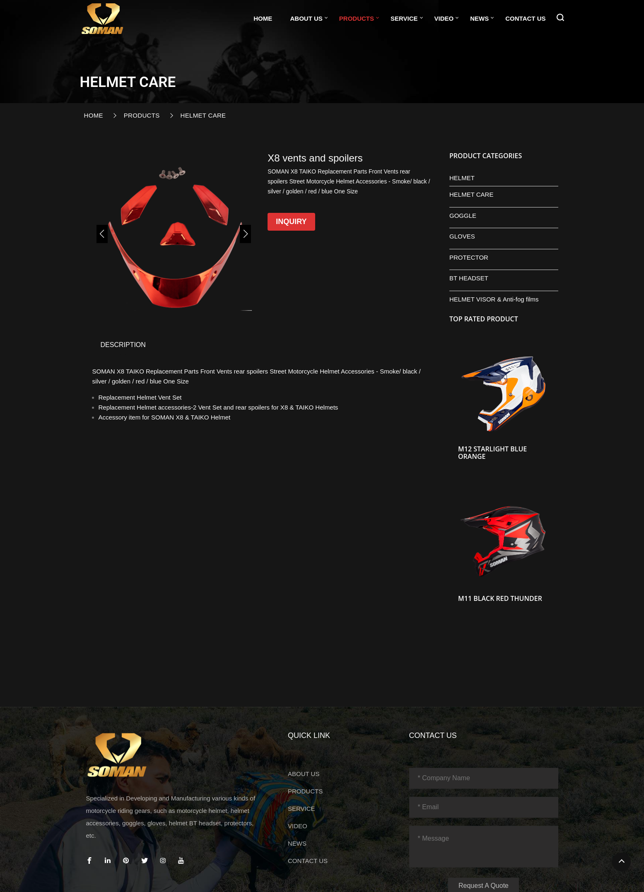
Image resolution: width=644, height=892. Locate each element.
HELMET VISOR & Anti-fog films (494, 299)
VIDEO (444, 18)
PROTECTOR (468, 257)
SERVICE (404, 18)
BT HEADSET (468, 278)
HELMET (462, 177)
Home (262, 18)
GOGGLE (462, 215)
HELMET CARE (203, 115)
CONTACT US (525, 18)
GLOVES (462, 236)
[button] (102, 234)
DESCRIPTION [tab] (123, 344)
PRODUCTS (356, 18)
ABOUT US (306, 18)
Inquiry (291, 221)
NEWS (479, 18)
